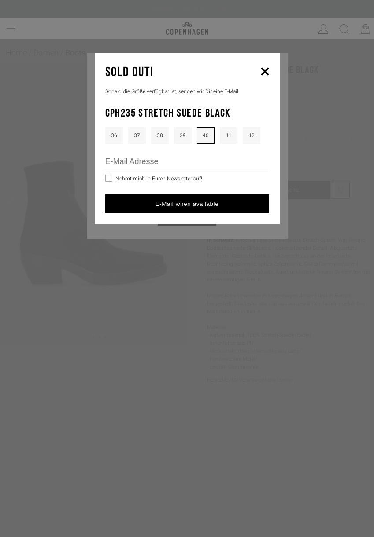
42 (251, 135)
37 (137, 135)
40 (206, 135)
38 (160, 135)
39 (183, 135)
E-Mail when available (187, 204)
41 (229, 135)
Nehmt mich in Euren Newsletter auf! (158, 178)
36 (114, 135)
